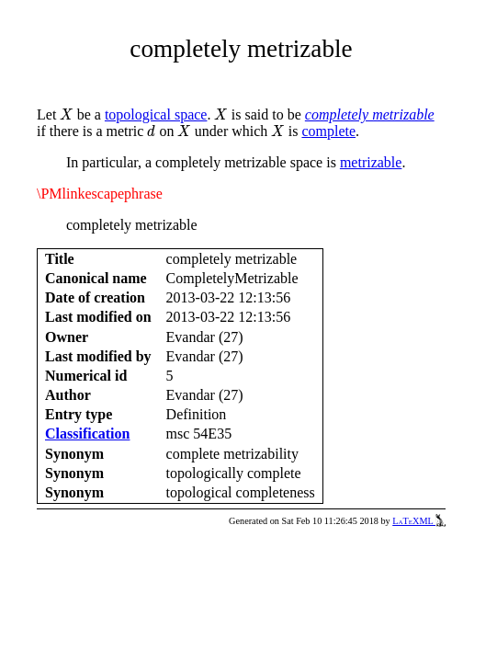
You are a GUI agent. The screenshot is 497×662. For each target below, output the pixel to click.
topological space (156, 114)
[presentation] (66, 114)
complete (328, 131)
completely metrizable (370, 114)
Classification (87, 433)
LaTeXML (419, 521)
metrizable (371, 162)
